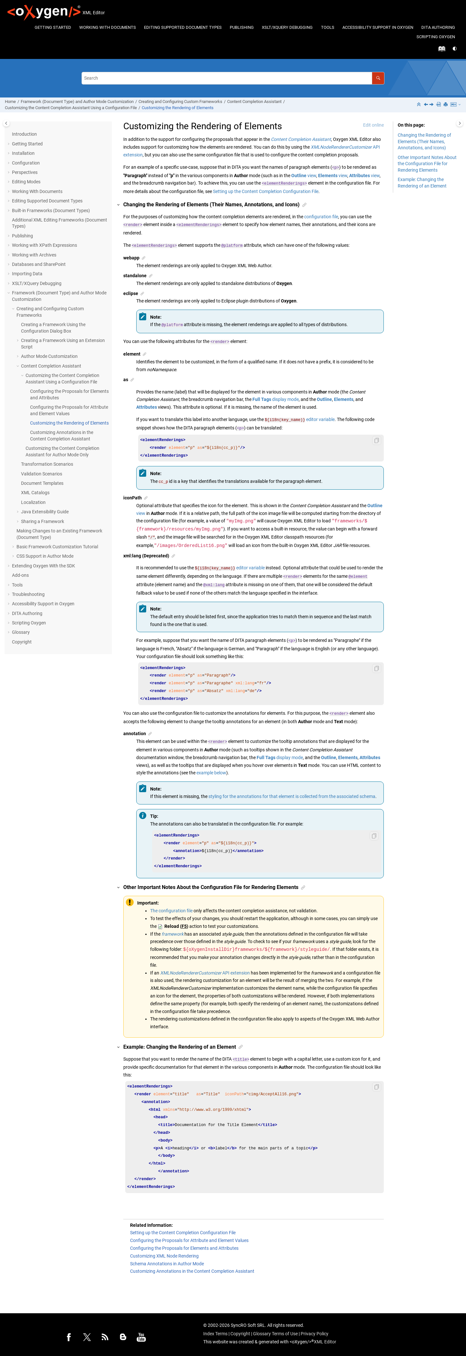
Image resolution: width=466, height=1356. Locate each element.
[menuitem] (52, 27)
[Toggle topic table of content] (459, 123)
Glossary (21, 632)
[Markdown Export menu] (456, 105)
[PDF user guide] (439, 104)
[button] (9, 144)
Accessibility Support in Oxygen (377, 27)
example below (211, 770)
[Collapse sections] (419, 104)
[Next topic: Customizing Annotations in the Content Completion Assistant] (432, 105)
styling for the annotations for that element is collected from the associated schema (291, 793)
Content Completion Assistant (254, 101)
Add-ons (20, 575)
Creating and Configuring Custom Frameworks (180, 101)
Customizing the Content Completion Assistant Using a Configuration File (71, 107)
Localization (33, 502)
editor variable (300, 419)
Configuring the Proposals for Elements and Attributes (184, 1245)
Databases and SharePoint (39, 264)
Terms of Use (285, 1331)
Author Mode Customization (49, 356)
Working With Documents (107, 27)
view (303, 175)
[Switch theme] (455, 48)
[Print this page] (446, 104)
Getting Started (53, 27)
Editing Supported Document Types (183, 27)
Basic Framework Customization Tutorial (57, 546)
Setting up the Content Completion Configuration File (265, 191)
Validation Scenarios (41, 473)
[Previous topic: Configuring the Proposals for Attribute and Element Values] (426, 105)
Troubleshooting (28, 594)
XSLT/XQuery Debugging (287, 27)
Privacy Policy (314, 1331)
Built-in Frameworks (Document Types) (51, 210)
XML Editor (325, 1339)
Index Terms (215, 1331)
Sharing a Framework (42, 521)
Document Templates (42, 483)
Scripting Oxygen (435, 36)
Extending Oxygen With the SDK (43, 565)
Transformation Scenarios (47, 464)
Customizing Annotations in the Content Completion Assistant (192, 1268)
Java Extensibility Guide (45, 511)
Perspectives (25, 172)
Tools (327, 27)
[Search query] (233, 78)
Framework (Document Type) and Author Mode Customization (77, 101)
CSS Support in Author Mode (45, 556)
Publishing (242, 27)
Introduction (24, 134)
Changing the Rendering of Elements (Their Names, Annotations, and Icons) (424, 141)
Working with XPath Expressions (44, 245)
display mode (275, 399)
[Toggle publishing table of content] (6, 123)
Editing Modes (26, 181)
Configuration (26, 162)
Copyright (22, 641)
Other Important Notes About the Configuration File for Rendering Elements (427, 164)
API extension (205, 970)
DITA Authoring (438, 27)
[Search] (378, 78)
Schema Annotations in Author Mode (167, 1261)
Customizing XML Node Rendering (164, 1253)
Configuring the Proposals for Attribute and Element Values (189, 1237)
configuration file (321, 216)
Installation (23, 153)
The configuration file (171, 908)
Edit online (373, 125)
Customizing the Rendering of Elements (178, 107)
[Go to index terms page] (440, 50)
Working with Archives (34, 254)
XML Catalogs (35, 492)
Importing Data (27, 273)
